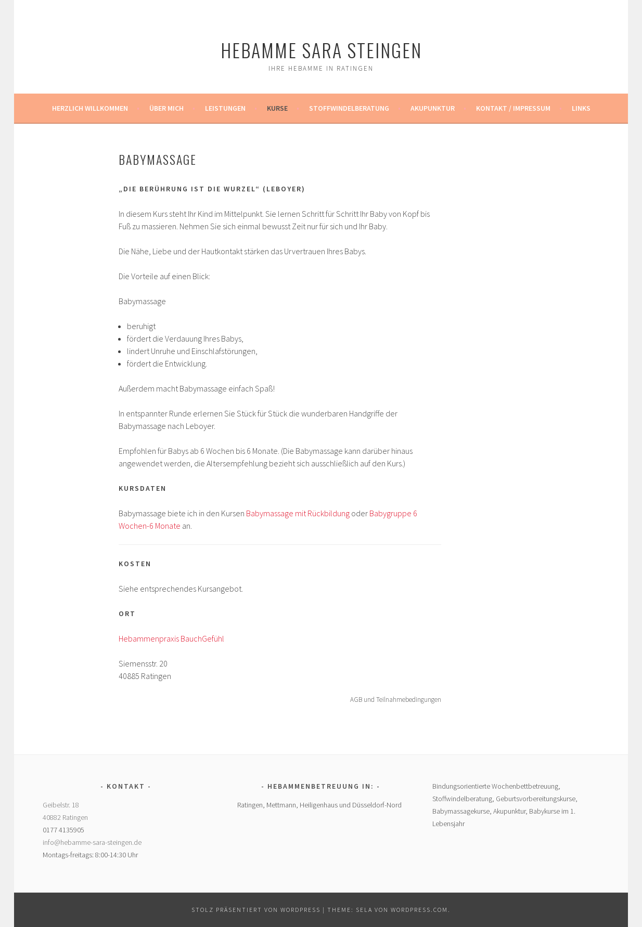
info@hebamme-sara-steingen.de (92, 842)
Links (581, 108)
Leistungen (225, 108)
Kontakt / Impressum (513, 108)
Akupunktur (432, 108)
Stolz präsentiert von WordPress (255, 909)
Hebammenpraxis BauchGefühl (171, 638)
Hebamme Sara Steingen (321, 49)
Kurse (277, 108)
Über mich (166, 108)
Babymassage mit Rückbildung (298, 513)
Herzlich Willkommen (90, 108)
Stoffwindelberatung (349, 108)
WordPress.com (419, 909)
